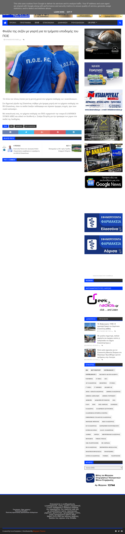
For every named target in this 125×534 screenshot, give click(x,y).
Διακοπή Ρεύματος (102, 400)
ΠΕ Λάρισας (105, 443)
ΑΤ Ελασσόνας (91, 383)
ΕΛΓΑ (87, 404)
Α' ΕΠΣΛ (98, 379)
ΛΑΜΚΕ (88, 434)
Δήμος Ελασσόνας (113, 391)
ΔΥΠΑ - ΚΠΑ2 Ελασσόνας (94, 391)
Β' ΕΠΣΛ (112, 383)
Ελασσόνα (89, 409)
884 (11, 126)
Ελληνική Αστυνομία (104, 409)
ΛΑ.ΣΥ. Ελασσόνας (106, 430)
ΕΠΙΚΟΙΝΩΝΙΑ (48, 22)
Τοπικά (105, 456)
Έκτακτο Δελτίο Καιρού (108, 374)
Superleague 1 (109, 370)
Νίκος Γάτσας (101, 439)
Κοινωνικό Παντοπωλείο (109, 426)
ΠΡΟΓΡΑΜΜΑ (25, 22)
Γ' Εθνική (97, 387)
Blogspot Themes (39, 531)
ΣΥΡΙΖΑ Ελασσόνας (93, 456)
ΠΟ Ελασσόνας (30, 126)
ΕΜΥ (93, 404)
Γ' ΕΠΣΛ (88, 387)
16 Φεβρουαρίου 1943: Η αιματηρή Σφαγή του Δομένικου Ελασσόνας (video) (108, 326)
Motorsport (96, 370)
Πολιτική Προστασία (93, 451)
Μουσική (89, 439)
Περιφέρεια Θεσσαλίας (108, 447)
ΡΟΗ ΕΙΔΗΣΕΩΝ (77, 22)
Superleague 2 (91, 374)
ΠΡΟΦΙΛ (12, 22)
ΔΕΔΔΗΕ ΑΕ (108, 387)
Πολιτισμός (108, 451)
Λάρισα (96, 434)
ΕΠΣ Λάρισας (103, 404)
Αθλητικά (19, 126)
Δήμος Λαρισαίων (92, 396)
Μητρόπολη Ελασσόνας (111, 434)
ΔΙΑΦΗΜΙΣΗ (63, 22)
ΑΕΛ (105, 379)
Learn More (59, 12)
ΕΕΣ (114, 400)
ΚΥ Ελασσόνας (91, 426)
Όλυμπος (89, 379)
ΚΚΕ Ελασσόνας (108, 421)
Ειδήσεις (114, 404)
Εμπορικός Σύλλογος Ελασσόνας (98, 417)
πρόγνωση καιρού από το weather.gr (103, 275)
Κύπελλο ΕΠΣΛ (91, 430)
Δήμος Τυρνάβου (108, 396)
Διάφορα (89, 400)
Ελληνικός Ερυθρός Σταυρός (96, 413)
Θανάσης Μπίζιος (92, 421)
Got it (69, 12)
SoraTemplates (15, 531)
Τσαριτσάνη (115, 456)
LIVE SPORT (91, 22)
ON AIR (37, 22)
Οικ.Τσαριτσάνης (92, 443)
